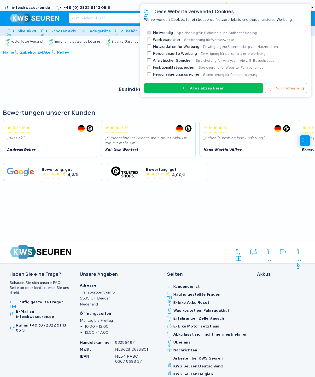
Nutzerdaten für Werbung (216, 46)
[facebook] (253, 251)
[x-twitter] (283, 251)
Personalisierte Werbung (209, 53)
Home (8, 52)
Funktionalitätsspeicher (208, 67)
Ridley (63, 52)
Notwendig (205, 32)
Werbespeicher (194, 39)
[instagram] (268, 252)
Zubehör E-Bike (35, 52)
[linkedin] (238, 252)
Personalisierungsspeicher (205, 74)
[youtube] (298, 252)
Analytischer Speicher (214, 60)
